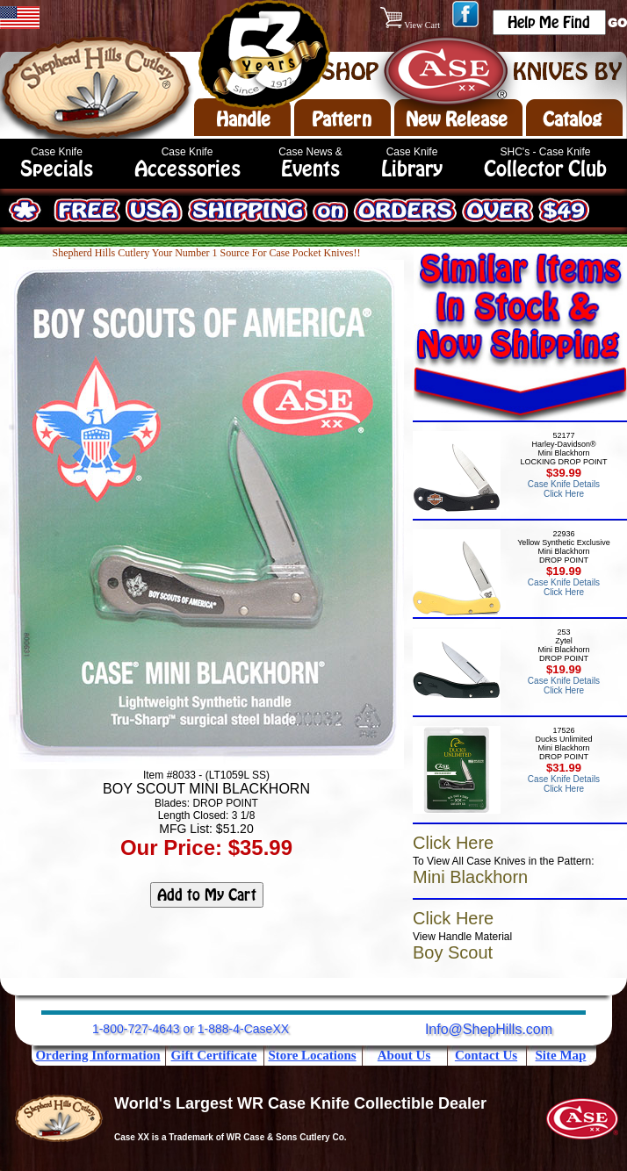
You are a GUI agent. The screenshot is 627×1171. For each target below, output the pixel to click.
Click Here (453, 842)
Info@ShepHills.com (488, 1029)
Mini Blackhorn (470, 877)
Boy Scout (453, 952)
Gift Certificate (214, 1055)
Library (412, 169)
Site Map (561, 1055)
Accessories (187, 169)
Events (310, 169)
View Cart (411, 25)
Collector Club (545, 169)
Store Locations (312, 1055)
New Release (457, 119)
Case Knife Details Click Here (564, 489)
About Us (404, 1055)
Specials (56, 169)
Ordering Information (97, 1055)
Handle (243, 119)
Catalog (572, 119)
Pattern (341, 119)
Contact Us (486, 1055)
